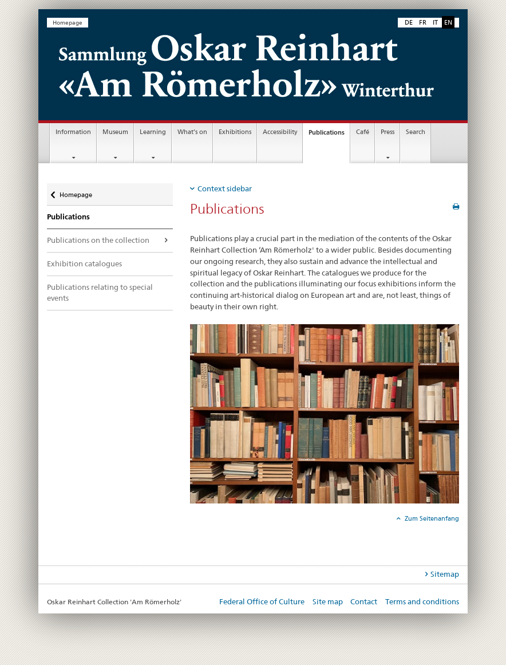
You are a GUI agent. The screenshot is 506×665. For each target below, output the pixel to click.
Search (415, 132)
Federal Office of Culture (262, 601)
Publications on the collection (98, 240)
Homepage (67, 22)
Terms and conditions (422, 601)
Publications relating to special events (100, 292)
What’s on (192, 132)
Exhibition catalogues (84, 263)
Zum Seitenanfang (431, 518)
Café (362, 132)
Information (73, 132)
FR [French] (422, 22)
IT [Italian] (435, 22)
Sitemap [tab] (444, 574)
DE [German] (409, 22)
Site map (328, 601)
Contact (363, 601)
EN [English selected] (448, 22)
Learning (153, 132)
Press (387, 132)
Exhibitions (235, 132)
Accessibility (280, 132)
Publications (329, 135)
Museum (115, 132)
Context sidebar (224, 188)
